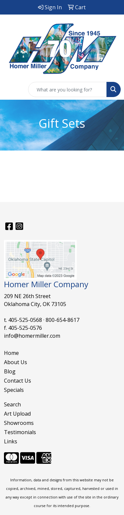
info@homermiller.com (32, 335)
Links (10, 441)
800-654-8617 (62, 320)
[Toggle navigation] (10, 89)
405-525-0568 (25, 320)
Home (11, 353)
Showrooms (19, 423)
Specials (14, 390)
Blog (10, 371)
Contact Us (17, 380)
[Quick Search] (67, 89)
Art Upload (17, 413)
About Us (15, 362)
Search (12, 404)
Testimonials (20, 432)
